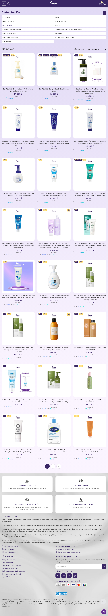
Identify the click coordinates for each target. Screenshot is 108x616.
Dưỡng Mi (58, 33)
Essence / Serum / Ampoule (11, 29)
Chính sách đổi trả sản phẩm (11, 565)
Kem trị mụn (6, 41)
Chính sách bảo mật (8, 562)
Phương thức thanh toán (10, 568)
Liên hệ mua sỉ (9, 549)
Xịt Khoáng (6, 17)
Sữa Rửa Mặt (7, 25)
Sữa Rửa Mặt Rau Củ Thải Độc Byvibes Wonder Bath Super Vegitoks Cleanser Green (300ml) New (90, 91)
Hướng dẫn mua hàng (9, 560)
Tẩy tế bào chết (61, 21)
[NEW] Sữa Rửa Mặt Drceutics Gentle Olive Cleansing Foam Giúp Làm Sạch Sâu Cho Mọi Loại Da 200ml (18, 350)
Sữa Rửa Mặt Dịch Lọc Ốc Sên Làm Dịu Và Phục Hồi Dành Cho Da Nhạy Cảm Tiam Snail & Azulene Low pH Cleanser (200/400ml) (54, 245)
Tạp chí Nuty (6, 577)
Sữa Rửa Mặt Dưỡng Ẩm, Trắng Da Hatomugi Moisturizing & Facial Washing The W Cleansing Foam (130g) (18, 143)
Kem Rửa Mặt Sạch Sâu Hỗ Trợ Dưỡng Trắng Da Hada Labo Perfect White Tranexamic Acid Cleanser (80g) (18, 245)
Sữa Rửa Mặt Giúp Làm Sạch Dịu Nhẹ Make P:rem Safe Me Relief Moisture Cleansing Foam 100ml (90, 245)
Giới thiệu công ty (10, 552)
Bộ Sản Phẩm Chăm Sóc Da (64, 37)
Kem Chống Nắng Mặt (10, 37)
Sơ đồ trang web (57, 600)
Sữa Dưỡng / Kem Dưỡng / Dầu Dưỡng (68, 29)
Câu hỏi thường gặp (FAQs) (11, 574)
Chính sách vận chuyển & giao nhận (13, 571)
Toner (57, 17)
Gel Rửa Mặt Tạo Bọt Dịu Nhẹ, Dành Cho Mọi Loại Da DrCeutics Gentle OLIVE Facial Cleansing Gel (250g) (90, 298)
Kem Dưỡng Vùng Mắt (10, 33)
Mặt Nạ (58, 25)
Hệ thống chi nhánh (11, 546)
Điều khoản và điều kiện (27, 600)
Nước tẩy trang (8, 21)
